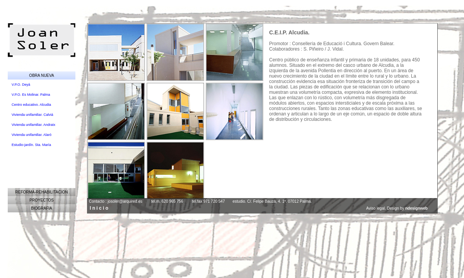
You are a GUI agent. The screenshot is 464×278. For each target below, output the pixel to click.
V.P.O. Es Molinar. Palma (31, 95)
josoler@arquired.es (124, 201)
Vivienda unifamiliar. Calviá (32, 115)
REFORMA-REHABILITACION (41, 192)
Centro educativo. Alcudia (31, 105)
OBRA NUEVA (41, 75)
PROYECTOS (41, 200)
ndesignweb (416, 208)
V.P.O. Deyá (21, 84)
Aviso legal (375, 208)
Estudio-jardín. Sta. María (31, 145)
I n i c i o (99, 208)
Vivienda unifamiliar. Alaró (31, 135)
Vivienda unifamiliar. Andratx (33, 125)
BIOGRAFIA (41, 208)
